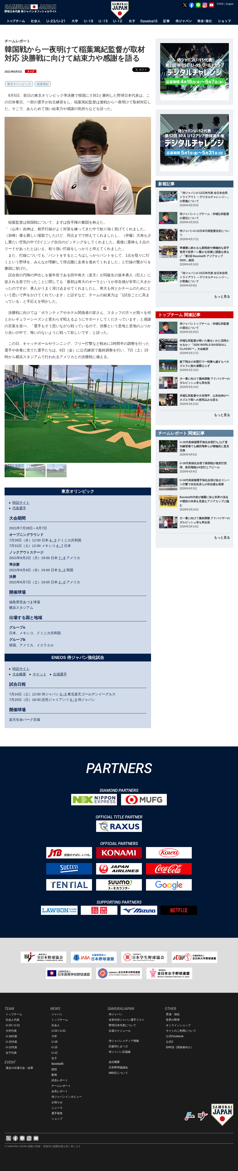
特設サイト (21, 503)
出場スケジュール (120, 1030)
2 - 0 (62, 582)
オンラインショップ (178, 1025)
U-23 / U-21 (13, 1025)
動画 (54, 1074)
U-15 (54, 1047)
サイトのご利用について (181, 1030)
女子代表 (11, 1052)
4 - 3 (52, 540)
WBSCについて (118, 1073)
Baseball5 (57, 1063)
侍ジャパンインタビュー (66, 1096)
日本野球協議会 (118, 1067)
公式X (169, 1041)
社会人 (55, 1025)
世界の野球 (173, 1019)
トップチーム (14, 1014)
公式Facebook (175, 1036)
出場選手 (60, 674)
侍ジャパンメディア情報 (124, 1040)
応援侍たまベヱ (118, 1046)
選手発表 (56, 1113)
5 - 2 (62, 570)
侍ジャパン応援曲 (120, 1051)
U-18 (54, 1041)
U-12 (54, 1052)
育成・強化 (173, 1014)
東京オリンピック (19, 84)
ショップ (56, 1118)
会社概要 (114, 1062)
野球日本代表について (122, 1025)
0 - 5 (73, 700)
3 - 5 (63, 694)
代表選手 (19, 508)
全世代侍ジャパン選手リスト (126, 1019)
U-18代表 (11, 1036)
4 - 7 (59, 546)
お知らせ (56, 1102)
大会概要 (19, 674)
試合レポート (59, 1080)
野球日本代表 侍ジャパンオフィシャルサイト (32, 8)
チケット (39, 674)
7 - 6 (62, 558)
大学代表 (11, 1030)
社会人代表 (12, 1019)
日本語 (220, 4)
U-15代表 (11, 1041)
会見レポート (59, 1091)
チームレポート (61, 1085)
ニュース (56, 1107)
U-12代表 (11, 1047)
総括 (54, 1069)
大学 (54, 1036)
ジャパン (56, 1014)
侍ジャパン (115, 1014)
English (229, 4)
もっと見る (222, 296)
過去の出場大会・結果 (19, 1068)
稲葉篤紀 (43, 84)
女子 (54, 1058)
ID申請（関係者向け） (179, 1047)
